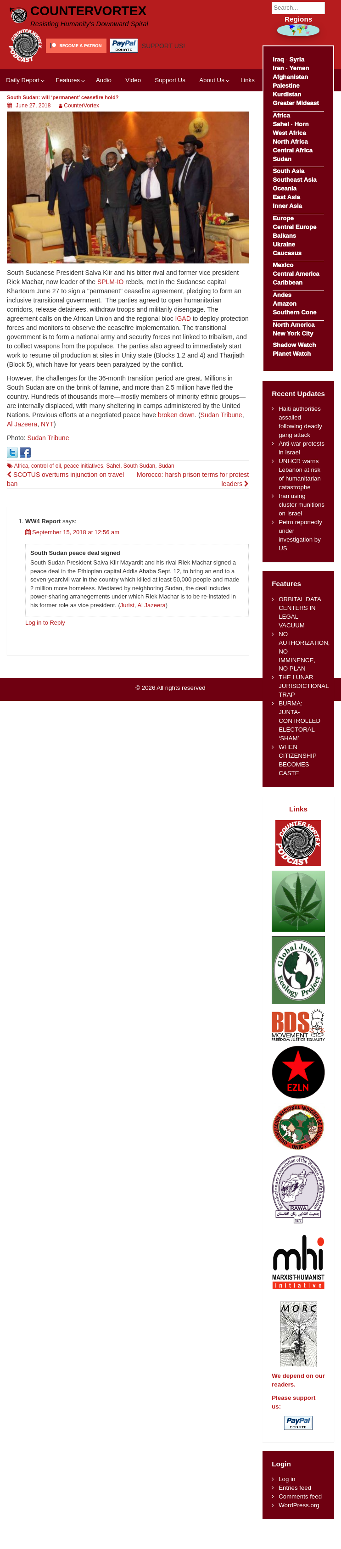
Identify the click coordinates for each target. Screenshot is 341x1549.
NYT (47, 424)
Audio (104, 80)
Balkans (284, 235)
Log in (287, 1479)
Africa (21, 466)
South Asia (288, 171)
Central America (296, 273)
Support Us (170, 80)
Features (67, 80)
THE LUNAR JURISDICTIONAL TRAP (304, 686)
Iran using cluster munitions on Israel (301, 504)
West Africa (289, 132)
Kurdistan (287, 94)
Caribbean (287, 282)
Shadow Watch (294, 344)
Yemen (299, 68)
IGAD (183, 318)
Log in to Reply (45, 622)
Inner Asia (287, 205)
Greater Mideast (296, 103)
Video (133, 80)
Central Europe (294, 227)
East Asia (286, 197)
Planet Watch (292, 353)
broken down (176, 415)
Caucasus (287, 253)
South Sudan (139, 466)
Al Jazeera (22, 424)
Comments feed (300, 1496)
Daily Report (22, 80)
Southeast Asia (295, 179)
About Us (211, 80)
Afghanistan (290, 76)
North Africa (290, 141)
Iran (278, 68)
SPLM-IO (110, 281)
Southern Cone (294, 312)
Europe (283, 218)
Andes (282, 294)
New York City (293, 333)
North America (293, 324)
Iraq (278, 59)
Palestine (286, 85)
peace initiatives (83, 466)
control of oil (46, 466)
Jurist (127, 605)
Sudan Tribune (221, 415)
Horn (302, 124)
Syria (296, 59)
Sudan (166, 466)
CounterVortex (88, 11)
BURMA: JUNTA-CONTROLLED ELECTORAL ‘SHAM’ (299, 721)
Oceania (284, 188)
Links (247, 80)
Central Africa (293, 150)
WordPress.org (299, 1505)
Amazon (284, 303)
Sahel (113, 466)
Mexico (283, 265)
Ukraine (284, 244)
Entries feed (295, 1487)
